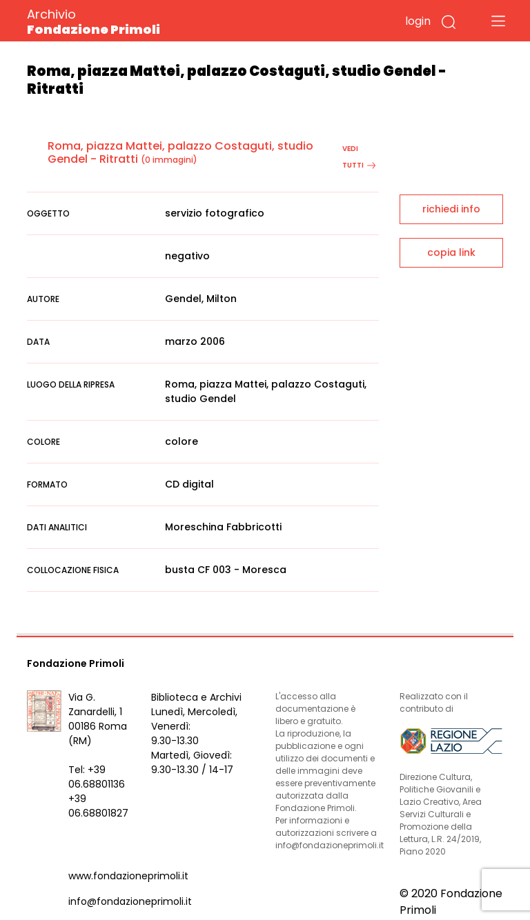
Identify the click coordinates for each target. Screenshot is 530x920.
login (418, 21)
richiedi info (451, 209)
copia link (451, 252)
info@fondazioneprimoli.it (130, 901)
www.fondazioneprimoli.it (128, 876)
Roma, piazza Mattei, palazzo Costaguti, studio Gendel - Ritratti (180, 152)
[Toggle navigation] (498, 20)
